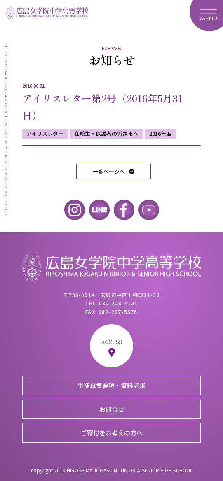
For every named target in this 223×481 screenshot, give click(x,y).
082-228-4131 (118, 303)
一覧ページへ (109, 171)
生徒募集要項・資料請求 (111, 385)
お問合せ (111, 409)
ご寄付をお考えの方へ (112, 432)
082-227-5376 (118, 311)
